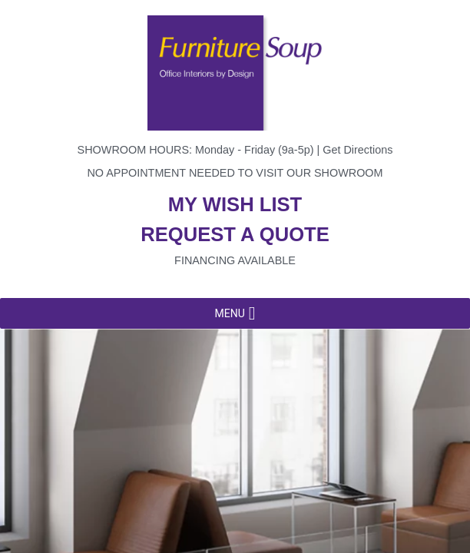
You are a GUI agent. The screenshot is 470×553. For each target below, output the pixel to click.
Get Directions (357, 150)
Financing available (235, 260)
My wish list (235, 204)
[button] (229, 313)
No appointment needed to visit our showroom (234, 173)
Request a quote (235, 234)
